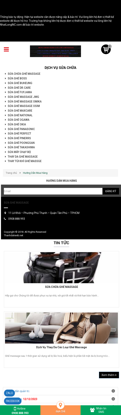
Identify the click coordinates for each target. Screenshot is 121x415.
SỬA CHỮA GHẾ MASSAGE (61, 286)
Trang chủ (11, 172)
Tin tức (61, 243)
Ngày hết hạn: (21, 399)
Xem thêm (109, 375)
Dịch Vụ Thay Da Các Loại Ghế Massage (61, 347)
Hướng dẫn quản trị (17, 391)
